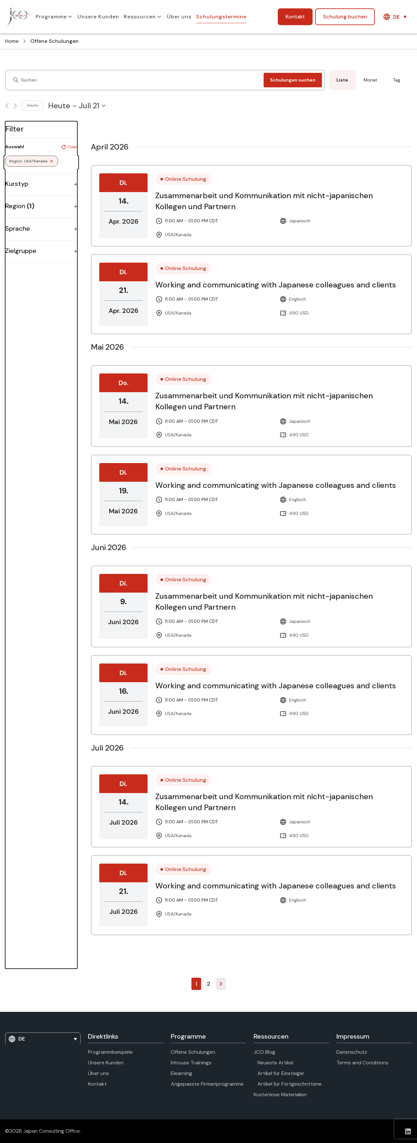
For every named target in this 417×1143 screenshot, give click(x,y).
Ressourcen (140, 16)
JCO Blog (264, 1052)
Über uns (179, 16)
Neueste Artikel (275, 1062)
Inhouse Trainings (191, 1062)
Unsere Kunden (98, 16)
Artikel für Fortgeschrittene (289, 1083)
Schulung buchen (345, 16)
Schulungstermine (221, 16)
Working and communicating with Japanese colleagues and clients (275, 285)
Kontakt (295, 16)
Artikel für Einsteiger (281, 1073)
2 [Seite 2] (208, 984)
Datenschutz (351, 1052)
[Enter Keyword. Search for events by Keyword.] (136, 80)
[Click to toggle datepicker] (76, 106)
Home (12, 41)
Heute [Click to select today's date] (32, 105)
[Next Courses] (15, 106)
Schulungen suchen (292, 80)
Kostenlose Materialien (280, 1094)
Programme (51, 16)
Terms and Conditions (362, 1062)
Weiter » (221, 984)
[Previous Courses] (7, 106)
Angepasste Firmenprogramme (207, 1083)
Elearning (181, 1073)
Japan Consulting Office (51, 1131)
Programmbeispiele (110, 1052)
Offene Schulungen (193, 1052)
